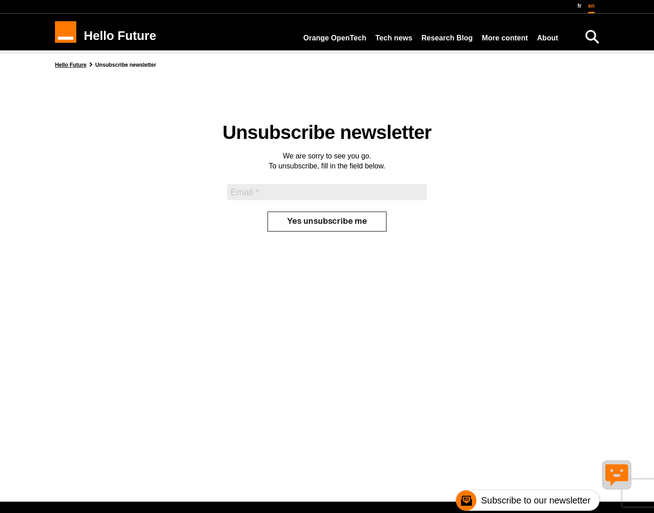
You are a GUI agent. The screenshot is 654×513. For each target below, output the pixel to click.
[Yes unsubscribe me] (327, 222)
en (591, 6)
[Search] (592, 37)
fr (580, 6)
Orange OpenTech (335, 38)
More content (505, 38)
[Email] (327, 192)
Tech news (394, 38)
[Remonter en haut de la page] (620, 502)
